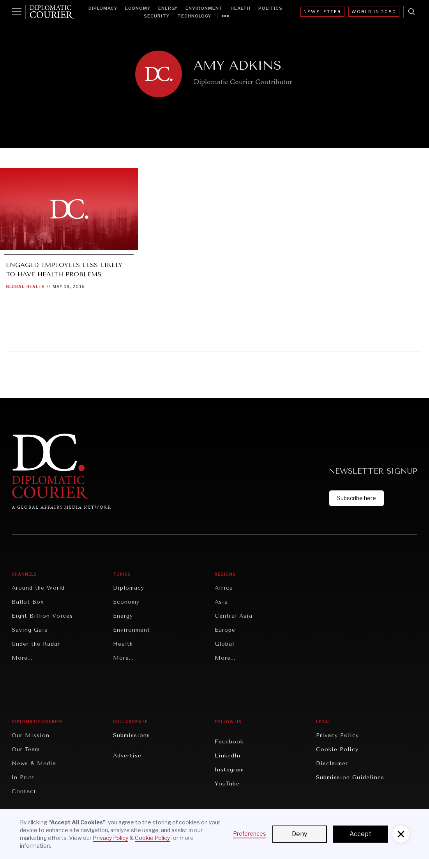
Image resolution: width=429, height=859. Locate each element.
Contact (24, 791)
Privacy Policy (337, 735)
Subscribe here (356, 498)
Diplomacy (102, 8)
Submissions (131, 735)
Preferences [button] (249, 833)
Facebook (229, 741)
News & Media (34, 763)
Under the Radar (36, 644)
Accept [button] (360, 834)
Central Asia (233, 616)
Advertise (127, 755)
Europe (225, 630)
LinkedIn (227, 755)
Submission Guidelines (350, 777)
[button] (401, 834)
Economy (137, 8)
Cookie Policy (337, 749)
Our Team (26, 749)
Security (156, 16)
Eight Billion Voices (42, 616)
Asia (221, 602)
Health (241, 8)
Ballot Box (28, 602)
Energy (168, 8)
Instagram (229, 769)
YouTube (227, 783)
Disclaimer (332, 763)
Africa (224, 588)
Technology (194, 16)
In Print (23, 777)
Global (15, 286)
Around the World (38, 588)
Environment (204, 8)
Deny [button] (299, 834)
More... (22, 658)
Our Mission (30, 735)
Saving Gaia (30, 630)
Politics (270, 8)
